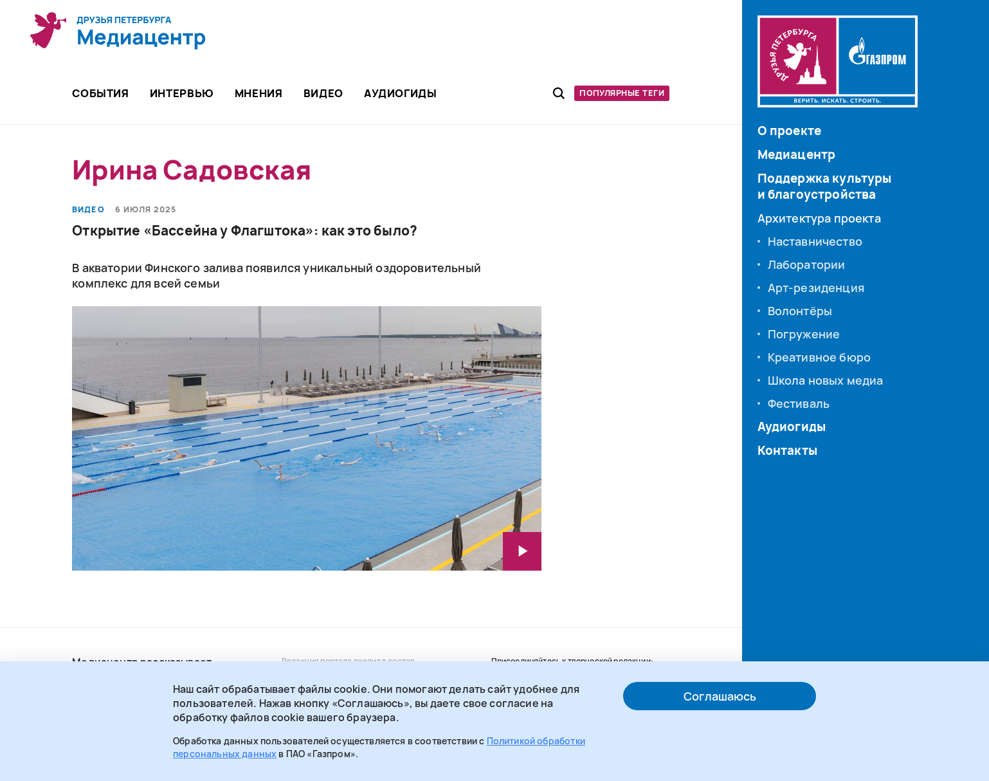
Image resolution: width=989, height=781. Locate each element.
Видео (88, 210)
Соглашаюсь (720, 696)
